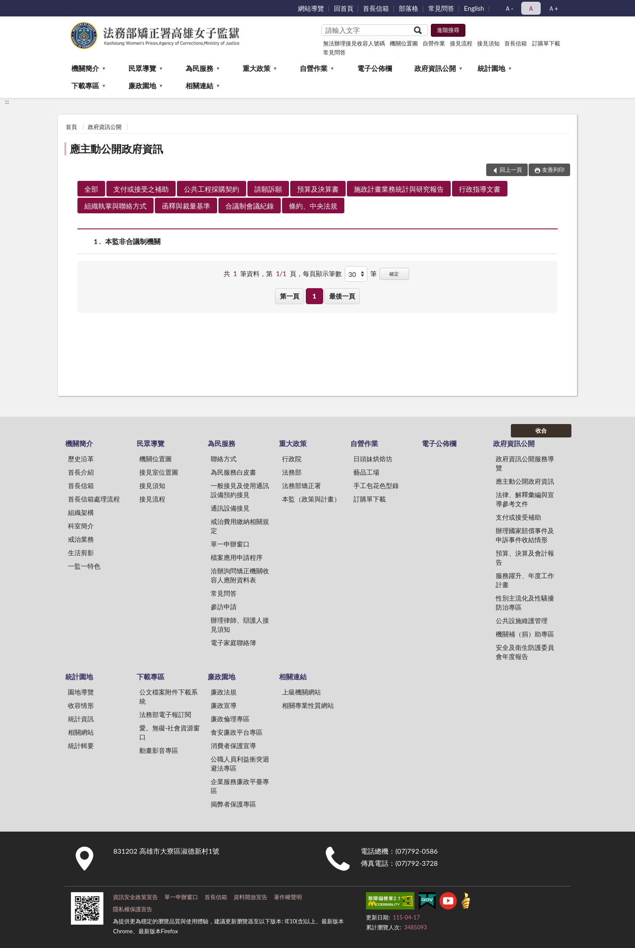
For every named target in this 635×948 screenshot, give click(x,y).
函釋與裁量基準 (186, 206)
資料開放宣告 (250, 896)
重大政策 (256, 68)
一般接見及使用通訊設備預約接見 (240, 490)
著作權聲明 (288, 896)
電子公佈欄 (374, 68)
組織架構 (81, 512)
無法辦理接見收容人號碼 (354, 43)
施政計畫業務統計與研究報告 (399, 189)
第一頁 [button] (289, 296)
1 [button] (314, 296)
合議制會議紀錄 (249, 206)
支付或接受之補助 (141, 189)
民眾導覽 (142, 68)
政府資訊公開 (435, 68)
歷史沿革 (81, 459)
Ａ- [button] (508, 8)
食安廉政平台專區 (237, 732)
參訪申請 (224, 607)
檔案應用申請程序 (237, 557)
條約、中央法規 (313, 206)
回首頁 (343, 8)
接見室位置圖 (158, 472)
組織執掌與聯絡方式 (115, 206)
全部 (91, 189)
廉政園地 (142, 85)
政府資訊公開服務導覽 (525, 463)
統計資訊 (81, 719)
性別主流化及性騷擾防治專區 (525, 602)
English (474, 8)
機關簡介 (85, 68)
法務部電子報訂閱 (165, 714)
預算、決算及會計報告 (525, 557)
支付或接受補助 (518, 517)
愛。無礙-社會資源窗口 (169, 732)
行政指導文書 (479, 189)
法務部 (291, 472)
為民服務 (199, 68)
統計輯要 (81, 745)
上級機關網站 (301, 692)
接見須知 (488, 43)
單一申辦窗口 (230, 544)
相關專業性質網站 (308, 705)
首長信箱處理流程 (94, 499)
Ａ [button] (531, 8)
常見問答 (441, 8)
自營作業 (434, 43)
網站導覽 (311, 8)
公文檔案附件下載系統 (168, 696)
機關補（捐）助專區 (525, 634)
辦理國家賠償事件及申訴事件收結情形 (525, 535)
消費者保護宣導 (233, 745)
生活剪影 (81, 552)
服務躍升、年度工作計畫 (525, 580)
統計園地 (491, 68)
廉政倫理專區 (230, 719)
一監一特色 (84, 566)
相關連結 (199, 85)
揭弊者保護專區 (233, 804)
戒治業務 (81, 539)
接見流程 (461, 43)
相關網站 (81, 732)
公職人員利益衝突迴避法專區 (240, 763)
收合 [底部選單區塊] (541, 430)
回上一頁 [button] (511, 169)
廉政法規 (224, 692)
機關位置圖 (404, 43)
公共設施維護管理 (522, 620)
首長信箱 (376, 8)
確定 (394, 273)
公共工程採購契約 (211, 189)
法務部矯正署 (301, 485)
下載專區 (85, 85)
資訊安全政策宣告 (135, 896)
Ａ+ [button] (553, 8)
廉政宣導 (224, 705)
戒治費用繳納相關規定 (240, 525)
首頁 (71, 126)
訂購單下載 (546, 43)
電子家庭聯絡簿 (233, 642)
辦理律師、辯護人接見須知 (240, 624)
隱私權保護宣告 (132, 909)
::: (65, 6)
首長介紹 (81, 472)
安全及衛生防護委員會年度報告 (525, 651)
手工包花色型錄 (376, 485)
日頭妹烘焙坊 (372, 459)
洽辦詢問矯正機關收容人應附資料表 (240, 575)
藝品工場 (366, 472)
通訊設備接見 (230, 508)
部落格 (408, 8)
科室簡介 (81, 526)
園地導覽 (81, 692)
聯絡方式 (224, 459)
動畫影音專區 (158, 750)
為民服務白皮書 (233, 472)
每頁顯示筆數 (322, 273)
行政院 (291, 459)
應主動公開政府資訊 (116, 148)
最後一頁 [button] (342, 296)
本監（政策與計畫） (311, 499)
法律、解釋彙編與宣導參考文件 (525, 499)
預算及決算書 (318, 189)
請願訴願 (268, 189)
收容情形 (81, 705)
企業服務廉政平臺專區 (240, 786)
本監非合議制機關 (132, 241)
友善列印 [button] (553, 169)
